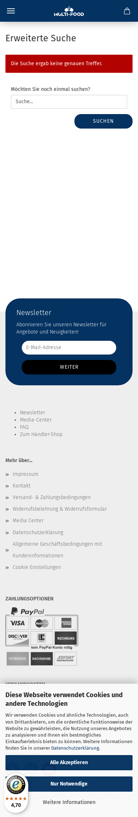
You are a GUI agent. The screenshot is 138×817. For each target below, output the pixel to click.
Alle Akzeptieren (69, 762)
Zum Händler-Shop (41, 434)
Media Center (28, 521)
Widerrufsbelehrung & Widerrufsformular (60, 509)
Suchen (103, 121)
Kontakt (22, 486)
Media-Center (36, 420)
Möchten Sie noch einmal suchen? (50, 89)
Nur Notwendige (69, 784)
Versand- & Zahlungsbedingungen (52, 497)
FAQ (24, 427)
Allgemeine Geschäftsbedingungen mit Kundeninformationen (57, 550)
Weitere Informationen (69, 802)
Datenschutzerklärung (75, 748)
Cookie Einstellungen (37, 567)
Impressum (25, 474)
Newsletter (32, 413)
